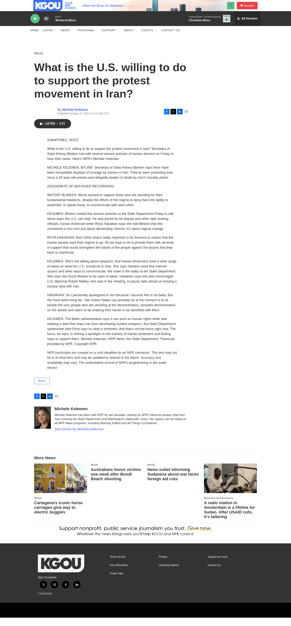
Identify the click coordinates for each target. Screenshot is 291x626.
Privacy (163, 565)
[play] (35, 27)
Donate (251, 10)
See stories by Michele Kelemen (79, 437)
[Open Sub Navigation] (55, 38)
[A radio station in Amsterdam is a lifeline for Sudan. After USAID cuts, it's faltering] (230, 486)
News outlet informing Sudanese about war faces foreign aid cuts (173, 483)
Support (109, 38)
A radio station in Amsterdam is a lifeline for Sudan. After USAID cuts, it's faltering (229, 518)
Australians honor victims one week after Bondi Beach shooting (116, 483)
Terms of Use (117, 565)
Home (34, 38)
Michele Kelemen (75, 118)
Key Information (119, 573)
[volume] (46, 27)
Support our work (218, 565)
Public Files (116, 582)
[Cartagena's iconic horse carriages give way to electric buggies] (60, 486)
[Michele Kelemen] (42, 426)
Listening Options (169, 573)
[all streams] (247, 26)
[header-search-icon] (232, 10)
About (129, 38)
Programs (85, 38)
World (38, 62)
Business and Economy (218, 506)
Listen (48, 38)
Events (147, 38)
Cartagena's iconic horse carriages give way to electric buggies (58, 516)
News (65, 38)
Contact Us (170, 38)
